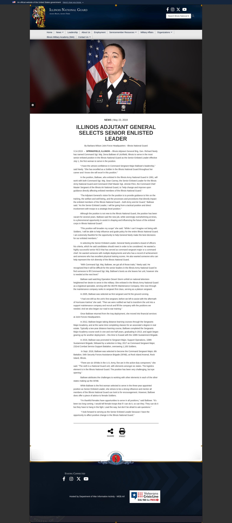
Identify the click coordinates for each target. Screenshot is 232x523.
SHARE (110, 432)
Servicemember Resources (123, 32)
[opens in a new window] (178, 9)
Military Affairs (147, 32)
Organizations (164, 32)
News (60, 32)
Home (49, 32)
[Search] (178, 16)
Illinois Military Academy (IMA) (60, 37)
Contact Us (84, 37)
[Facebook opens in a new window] (167, 9)
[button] (73, 2)
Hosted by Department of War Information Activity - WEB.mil (97, 496)
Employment (99, 32)
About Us (86, 32)
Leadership (72, 32)
